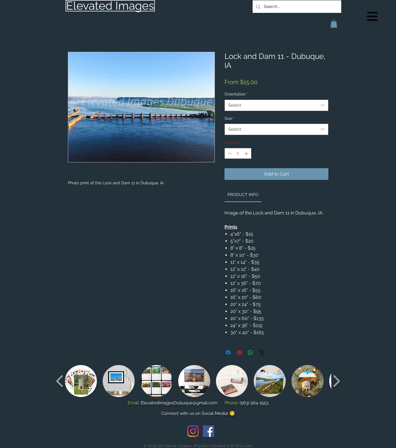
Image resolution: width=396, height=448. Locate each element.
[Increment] (247, 153)
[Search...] (296, 6)
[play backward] (59, 381)
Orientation (236, 94)
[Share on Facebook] (228, 352)
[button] (372, 16)
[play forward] (336, 381)
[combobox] (276, 105)
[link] (242, 194)
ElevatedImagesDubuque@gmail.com (179, 403)
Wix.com (244, 446)
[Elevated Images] (110, 5)
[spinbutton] (238, 153)
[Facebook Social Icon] (208, 431)
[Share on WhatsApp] (250, 352)
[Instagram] (193, 431)
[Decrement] (229, 153)
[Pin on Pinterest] (239, 352)
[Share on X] (261, 352)
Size (229, 118)
